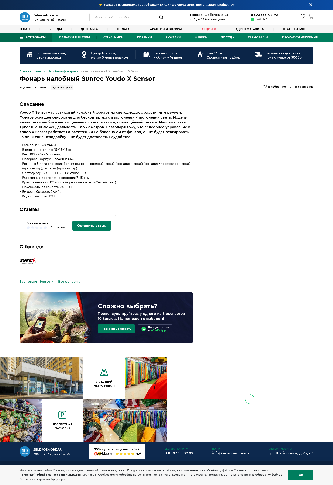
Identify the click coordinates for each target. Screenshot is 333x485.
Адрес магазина (249, 29)
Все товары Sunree (35, 281)
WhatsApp (264, 19)
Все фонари (68, 281)
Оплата (123, 29)
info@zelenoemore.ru (231, 453)
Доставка (89, 29)
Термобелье (258, 37)
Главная (25, 71)
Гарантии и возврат (165, 29)
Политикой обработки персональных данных (53, 474)
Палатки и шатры (74, 37)
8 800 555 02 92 (179, 453)
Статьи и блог (295, 29)
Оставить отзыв (91, 226)
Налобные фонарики (63, 71)
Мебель (201, 37)
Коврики (144, 37)
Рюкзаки (173, 37)
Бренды (55, 29)
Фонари (39, 71)
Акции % (209, 29)
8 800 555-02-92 (264, 15)
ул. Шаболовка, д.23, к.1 (291, 453)
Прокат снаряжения (300, 37)
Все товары (36, 37)
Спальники (113, 37)
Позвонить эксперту (116, 328)
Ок (301, 475)
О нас (25, 29)
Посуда (227, 37)
